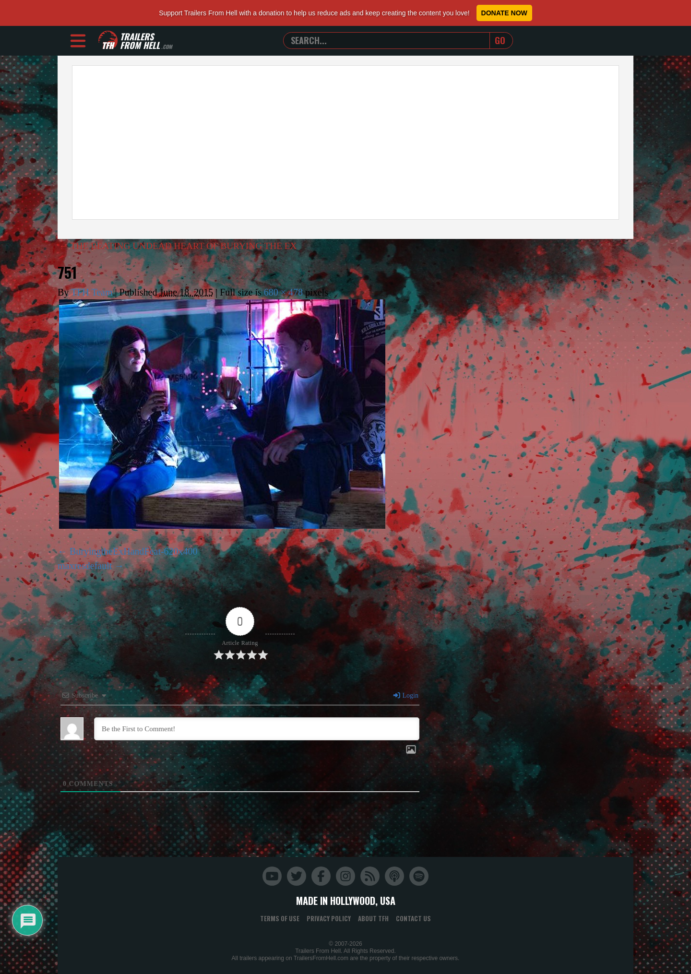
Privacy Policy (329, 918)
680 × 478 (283, 292)
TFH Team (92, 292)
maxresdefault (85, 565)
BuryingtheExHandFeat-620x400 (134, 551)
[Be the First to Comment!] (256, 728)
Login (405, 695)
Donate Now (504, 13)
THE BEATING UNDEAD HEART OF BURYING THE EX (182, 245)
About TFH (373, 918)
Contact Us (413, 918)
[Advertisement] (345, 142)
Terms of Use (279, 918)
